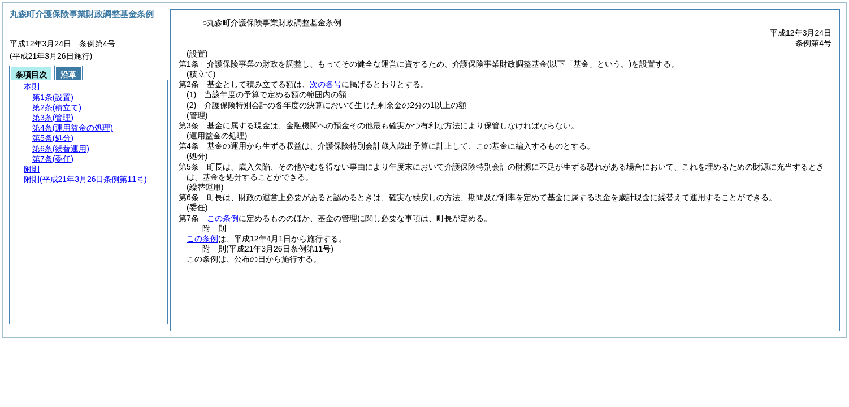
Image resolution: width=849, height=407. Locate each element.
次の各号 (325, 84)
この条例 (223, 218)
